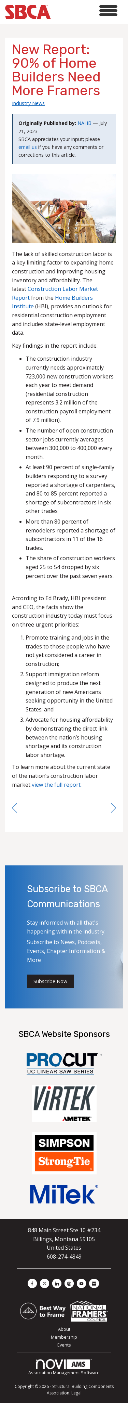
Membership (64, 1337)
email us (27, 147)
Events (64, 1345)
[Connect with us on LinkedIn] (56, 1283)
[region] (113, 808)
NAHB (84, 123)
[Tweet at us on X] (44, 1283)
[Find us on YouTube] (81, 1283)
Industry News (28, 103)
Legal (76, 1393)
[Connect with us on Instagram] (69, 1283)
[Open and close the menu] (86, 11)
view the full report (56, 784)
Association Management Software (64, 1367)
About (64, 1329)
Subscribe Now (50, 981)
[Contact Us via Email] (94, 1283)
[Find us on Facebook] (32, 1283)
